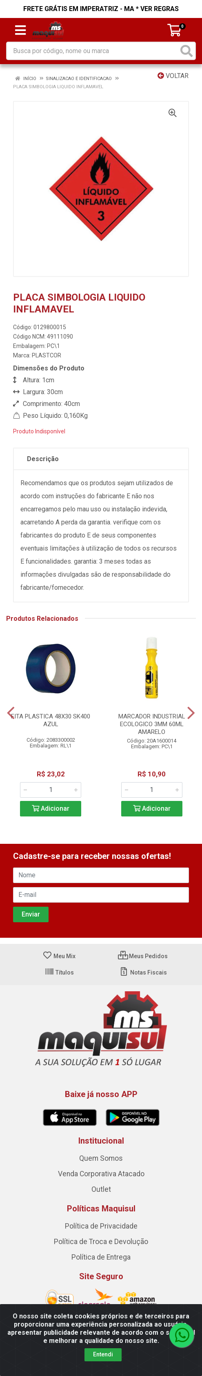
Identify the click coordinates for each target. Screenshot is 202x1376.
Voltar (173, 76)
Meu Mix (58, 956)
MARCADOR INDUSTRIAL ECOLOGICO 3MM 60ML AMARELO (151, 724)
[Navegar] (11, 713)
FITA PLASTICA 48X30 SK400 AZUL (50, 720)
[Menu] (20, 30)
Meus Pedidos (143, 956)
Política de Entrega (101, 1257)
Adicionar (50, 808)
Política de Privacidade (101, 1226)
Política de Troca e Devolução (101, 1242)
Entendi (103, 1354)
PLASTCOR (46, 355)
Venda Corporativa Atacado (101, 1174)
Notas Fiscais (143, 972)
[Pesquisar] (186, 50)
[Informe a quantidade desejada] (50, 790)
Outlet (101, 1189)
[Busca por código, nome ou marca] (92, 50)
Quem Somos (101, 1158)
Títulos (59, 972)
